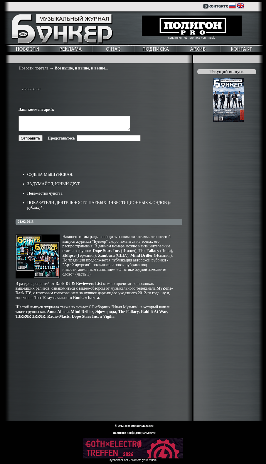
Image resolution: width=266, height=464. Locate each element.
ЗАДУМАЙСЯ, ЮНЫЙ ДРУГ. (54, 186)
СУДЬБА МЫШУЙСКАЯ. (50, 177)
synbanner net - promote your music (191, 37)
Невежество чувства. (45, 196)
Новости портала (33, 68)
